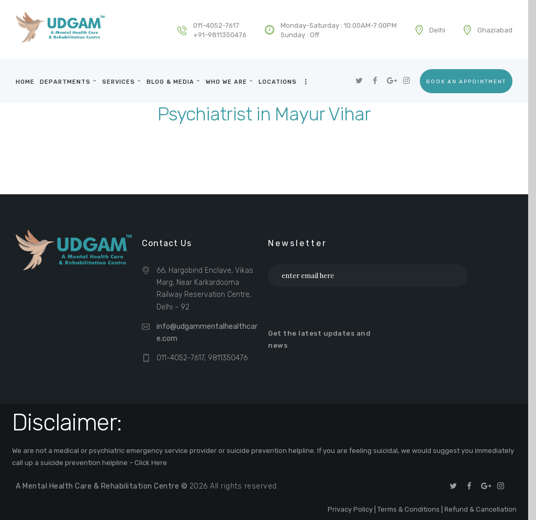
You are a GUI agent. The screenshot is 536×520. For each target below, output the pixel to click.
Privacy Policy (350, 509)
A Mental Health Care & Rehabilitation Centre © (102, 486)
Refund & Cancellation (480, 509)
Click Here (151, 463)
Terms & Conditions (408, 509)
